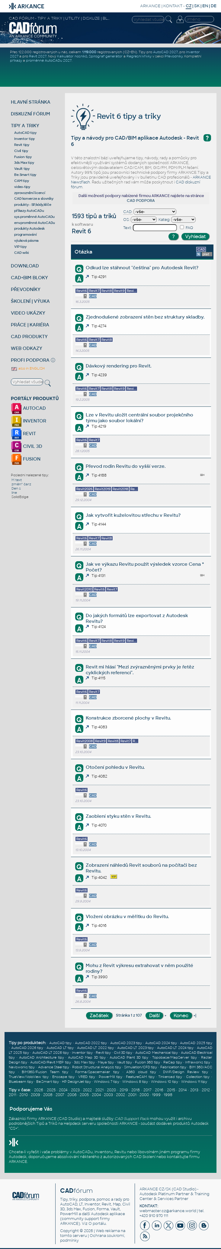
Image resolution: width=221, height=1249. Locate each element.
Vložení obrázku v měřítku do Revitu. (127, 916)
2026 (38, 1090)
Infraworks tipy (197, 1062)
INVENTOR (28, 421)
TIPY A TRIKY (25, 125)
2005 (84, 1094)
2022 (87, 1090)
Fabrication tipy (173, 1067)
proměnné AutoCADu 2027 (49, 60)
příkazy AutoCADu (29, 211)
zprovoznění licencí (29, 193)
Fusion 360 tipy (147, 1062)
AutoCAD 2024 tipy (161, 1043)
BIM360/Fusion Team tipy (45, 1072)
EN (205, 5)
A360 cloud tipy (141, 1072)
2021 (99, 1090)
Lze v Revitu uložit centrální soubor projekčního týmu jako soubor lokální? (139, 417)
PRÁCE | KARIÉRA (30, 325)
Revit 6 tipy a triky (116, 116)
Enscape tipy (63, 1077)
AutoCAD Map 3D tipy (86, 1057)
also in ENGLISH (28, 368)
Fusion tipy (22, 157)
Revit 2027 (37, 56)
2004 (96, 1094)
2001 (132, 1094)
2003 (108, 1094)
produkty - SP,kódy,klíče (32, 204)
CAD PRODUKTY (29, 336)
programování (25, 234)
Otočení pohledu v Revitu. (115, 767)
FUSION (25, 459)
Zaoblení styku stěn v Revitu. (118, 816)
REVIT (23, 433)
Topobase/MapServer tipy (174, 1057)
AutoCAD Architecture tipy (41, 1057)
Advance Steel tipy (53, 1067)
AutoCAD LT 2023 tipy (135, 1048)
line (14, 492)
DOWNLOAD (25, 266)
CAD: (128, 211)
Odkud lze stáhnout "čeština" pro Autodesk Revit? (142, 267)
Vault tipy (22, 169)
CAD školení (144, 1156)
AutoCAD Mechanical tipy (156, 1052)
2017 (147, 1090)
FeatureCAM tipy (140, 1077)
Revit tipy (21, 145)
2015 (171, 1090)
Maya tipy (106, 1062)
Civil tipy (21, 151)
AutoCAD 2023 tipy (126, 1043)
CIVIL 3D (26, 446)
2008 (48, 1094)
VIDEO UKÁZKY (28, 313)
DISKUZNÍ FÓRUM (30, 114)
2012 (206, 1090)
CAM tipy (21, 181)
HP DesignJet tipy (76, 1081)
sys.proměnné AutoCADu (34, 217)
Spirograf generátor (106, 56)
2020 (111, 1090)
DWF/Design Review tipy (185, 1072)
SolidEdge (19, 497)
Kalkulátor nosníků (72, 56)
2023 (75, 1090)
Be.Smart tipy (25, 175)
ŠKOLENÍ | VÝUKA (30, 301)
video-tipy (22, 187)
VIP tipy (20, 246)
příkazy (16, 60)
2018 (135, 1090)
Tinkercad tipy (170, 1077)
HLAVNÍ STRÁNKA (30, 102)
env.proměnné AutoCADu (34, 223)
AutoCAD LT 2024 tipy (175, 1048)
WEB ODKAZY (26, 348)
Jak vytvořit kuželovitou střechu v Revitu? (133, 515)
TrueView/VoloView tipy (28, 1077)
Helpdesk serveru (80, 1123)
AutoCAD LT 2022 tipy (95, 1048)
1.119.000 (89, 52)
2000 (144, 1094)
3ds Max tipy (24, 162)
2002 (120, 1094)
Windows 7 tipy (106, 1081)
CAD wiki (21, 253)
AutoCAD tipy (25, 133)
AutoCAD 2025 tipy (196, 1043)
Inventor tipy (24, 139)
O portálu (97, 1223)
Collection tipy (198, 1077)
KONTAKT (172, 5)
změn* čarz (21, 484)
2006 (72, 1094)
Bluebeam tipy (21, 1081)
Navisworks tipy (22, 1067)
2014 (182, 1090)
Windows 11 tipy (194, 1081)
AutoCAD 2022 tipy (91, 1043)
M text (16, 480)
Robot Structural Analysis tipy (96, 1067)
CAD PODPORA (141, 200)
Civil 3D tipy (123, 1052)
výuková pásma (26, 240)
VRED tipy (86, 1077)
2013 (194, 1090)
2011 (12, 1094)
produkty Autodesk (29, 228)
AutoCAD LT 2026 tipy (50, 1052)
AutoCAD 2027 (165, 52)
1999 (156, 1094)
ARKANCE (150, 5)
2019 (124, 1090)
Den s (16, 488)
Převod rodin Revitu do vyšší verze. (125, 466)
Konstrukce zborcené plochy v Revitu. (128, 718)
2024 (63, 1090)
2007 (60, 1094)
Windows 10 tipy (164, 1081)
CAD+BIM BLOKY (29, 277)
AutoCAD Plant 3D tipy (129, 1057)
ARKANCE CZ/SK (155, 1189)
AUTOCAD (28, 408)
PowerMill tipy (110, 1077)
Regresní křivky (139, 56)
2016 (159, 1090)
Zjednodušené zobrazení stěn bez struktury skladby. (145, 317)
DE (213, 5)
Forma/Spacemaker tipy (97, 1072)
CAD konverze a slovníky (33, 198)
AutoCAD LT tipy (60, 1048)
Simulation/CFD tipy (140, 1067)
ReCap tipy (172, 1062)
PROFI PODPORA (30, 360)
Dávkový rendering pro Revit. (118, 366)
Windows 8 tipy (135, 1081)
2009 (35, 1094)
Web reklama (108, 1230)
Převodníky (174, 56)
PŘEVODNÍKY (25, 289)
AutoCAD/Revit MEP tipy (50, 1062)
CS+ (13, 1128)
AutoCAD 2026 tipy (27, 1048)
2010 (23, 1094)
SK (197, 5)
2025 (51, 1090)
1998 (168, 1094)
